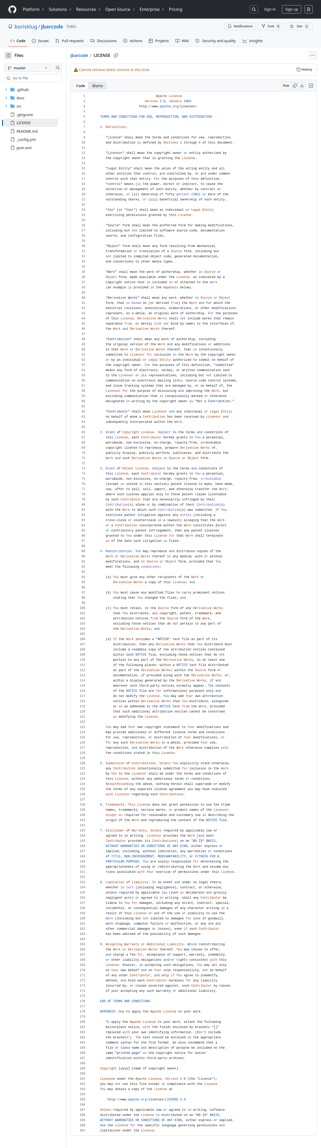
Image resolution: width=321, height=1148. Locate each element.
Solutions (60, 9)
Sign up (291, 9)
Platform (34, 9)
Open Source (120, 9)
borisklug (25, 26)
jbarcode (52, 26)
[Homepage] (12, 9)
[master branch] (36, 68)
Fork (271, 26)
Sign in (270, 9)
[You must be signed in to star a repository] (299, 26)
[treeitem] (39, 123)
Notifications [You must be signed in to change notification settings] (240, 26)
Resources (88, 9)
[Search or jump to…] (254, 9)
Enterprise (152, 9)
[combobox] (43, 78)
